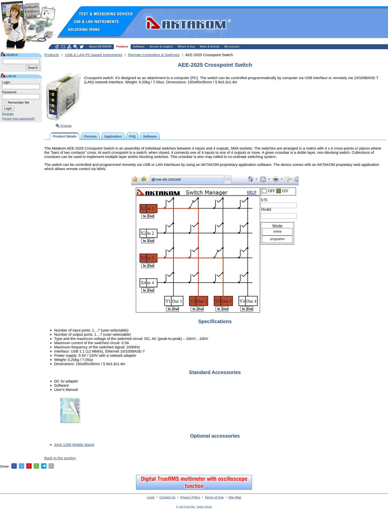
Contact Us (167, 497)
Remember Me (18, 102)
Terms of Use (214, 497)
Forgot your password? (18, 118)
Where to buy (186, 46)
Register (8, 114)
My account (232, 46)
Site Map (234, 497)
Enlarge (66, 126)
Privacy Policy (190, 497)
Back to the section (60, 458)
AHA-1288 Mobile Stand (74, 445)
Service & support (161, 46)
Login (151, 497)
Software (139, 46)
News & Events (209, 46)
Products (122, 46)
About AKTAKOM (100, 46)
